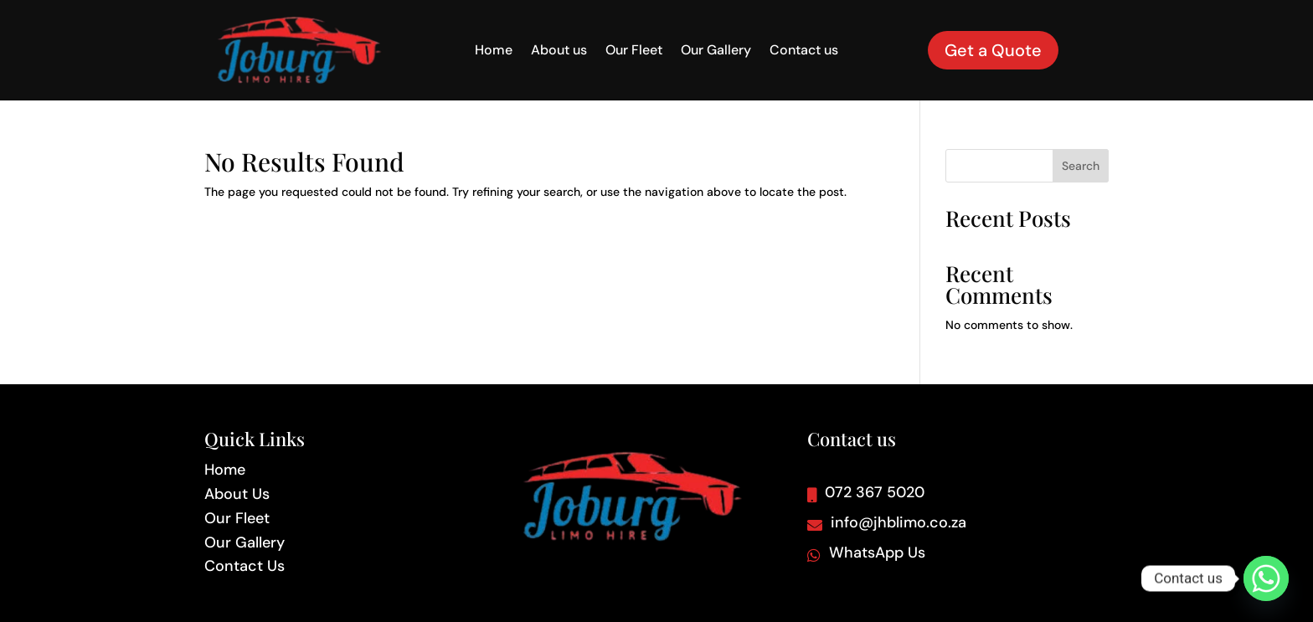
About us (559, 51)
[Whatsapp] (1266, 578)
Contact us (804, 51)
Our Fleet (633, 51)
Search (1080, 165)
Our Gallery (716, 51)
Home (493, 51)
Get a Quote (993, 50)
